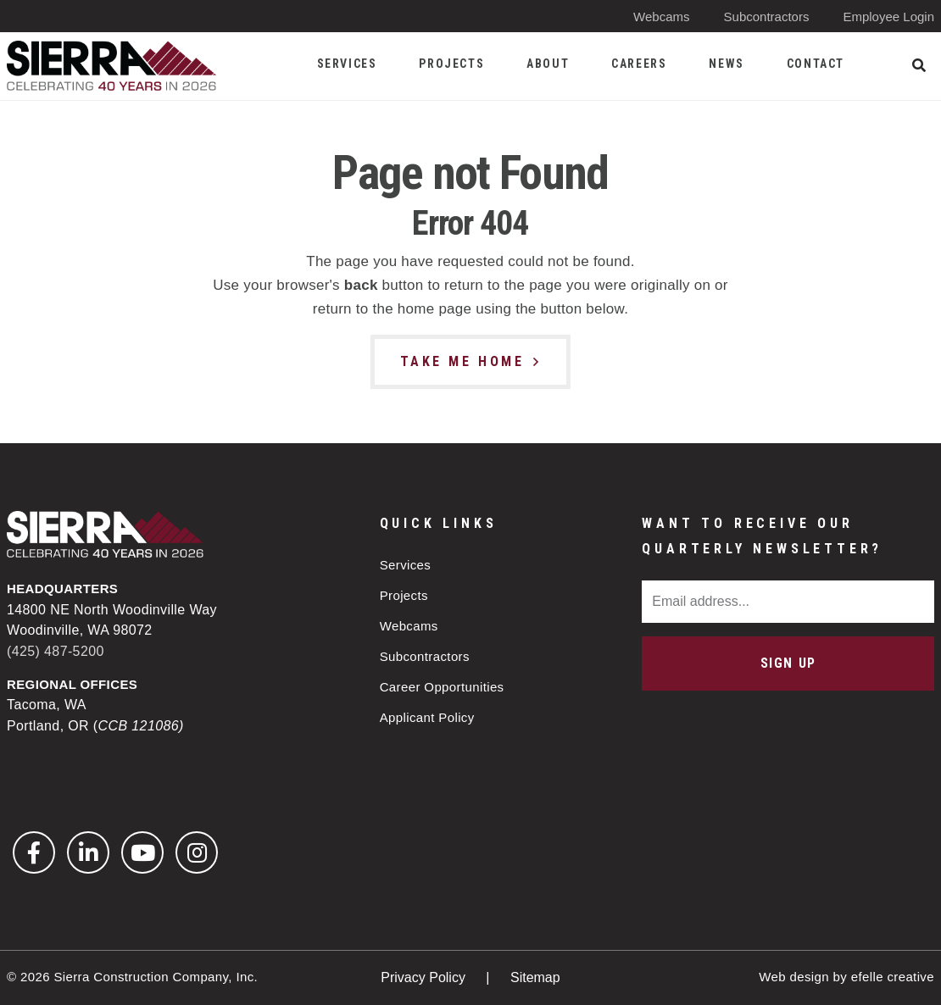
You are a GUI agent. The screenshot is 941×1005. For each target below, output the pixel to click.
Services (406, 565)
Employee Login (888, 16)
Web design (794, 976)
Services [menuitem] (347, 63)
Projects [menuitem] (451, 63)
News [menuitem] (726, 63)
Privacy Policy (425, 977)
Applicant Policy (427, 717)
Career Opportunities (442, 687)
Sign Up (788, 663)
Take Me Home (462, 361)
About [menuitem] (547, 63)
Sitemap (535, 977)
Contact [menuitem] (815, 63)
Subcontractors (767, 16)
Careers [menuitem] (638, 63)
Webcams (661, 16)
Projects (404, 595)
